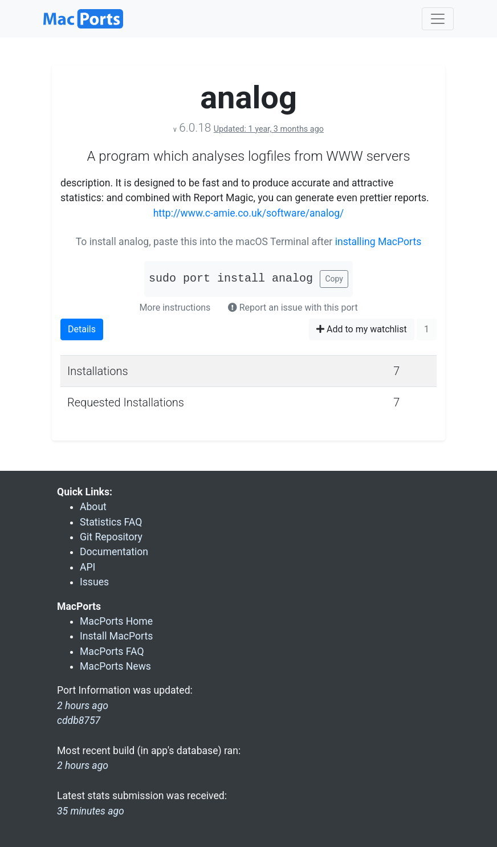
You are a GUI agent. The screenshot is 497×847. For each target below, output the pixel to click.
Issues (94, 582)
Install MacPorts (116, 636)
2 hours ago (82, 765)
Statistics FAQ (111, 522)
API (87, 567)
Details (82, 329)
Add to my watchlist (361, 329)
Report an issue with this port (293, 307)
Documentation (114, 551)
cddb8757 (78, 720)
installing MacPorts (378, 241)
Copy (334, 278)
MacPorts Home (116, 621)
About (93, 506)
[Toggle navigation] (438, 18)
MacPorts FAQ (112, 651)
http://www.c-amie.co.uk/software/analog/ (248, 213)
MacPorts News (115, 666)
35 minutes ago (90, 811)
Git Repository (111, 537)
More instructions (174, 307)
